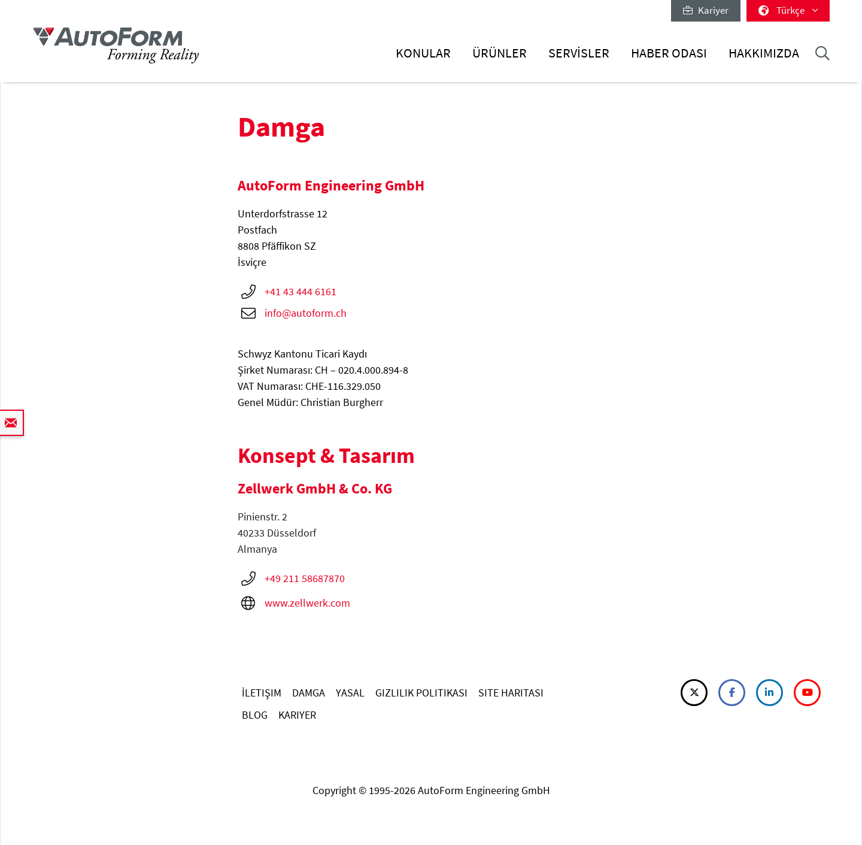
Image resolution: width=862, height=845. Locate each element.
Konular (423, 53)
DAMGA (308, 692)
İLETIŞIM (261, 692)
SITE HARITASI (511, 692)
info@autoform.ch (306, 313)
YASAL (350, 692)
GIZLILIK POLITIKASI (421, 692)
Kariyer (706, 10)
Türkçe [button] (788, 10)
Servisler (578, 53)
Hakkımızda (764, 53)
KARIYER (297, 715)
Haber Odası (669, 53)
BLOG (255, 715)
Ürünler (499, 53)
